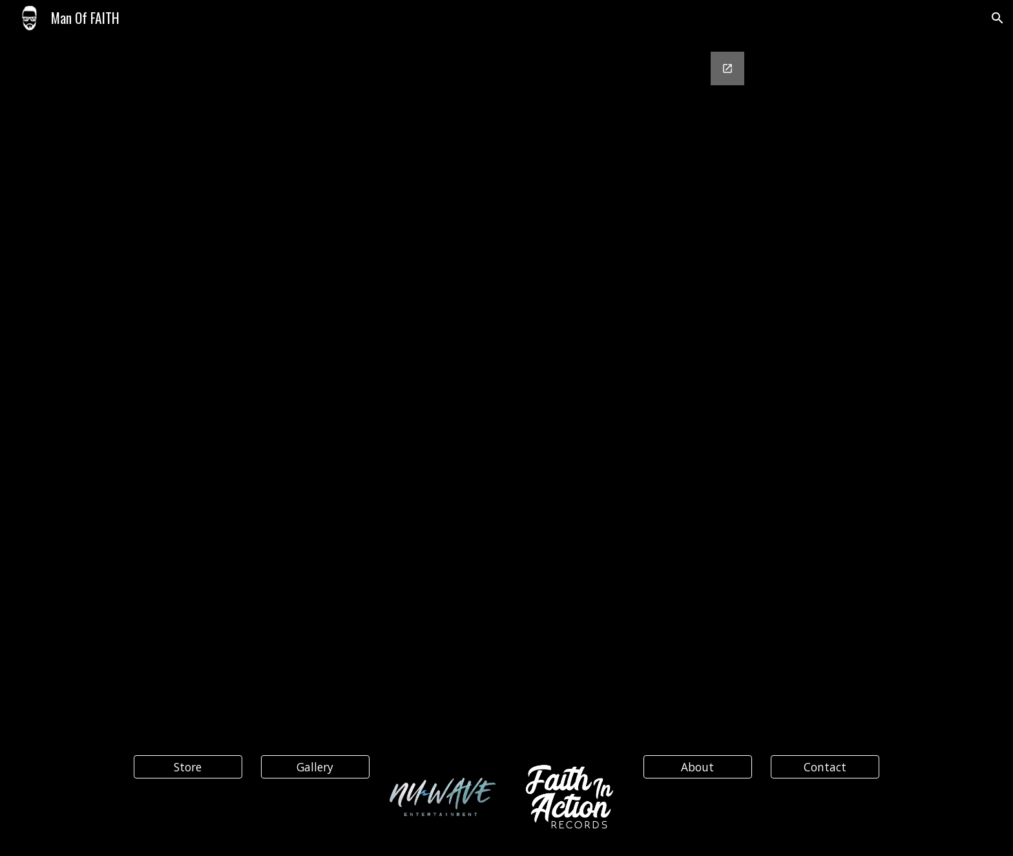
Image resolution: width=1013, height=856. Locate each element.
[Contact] (825, 767)
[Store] (188, 767)
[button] (997, 18)
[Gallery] (315, 767)
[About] (697, 767)
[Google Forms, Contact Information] (506, 367)
